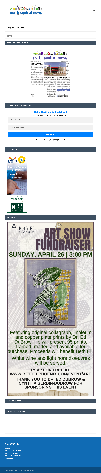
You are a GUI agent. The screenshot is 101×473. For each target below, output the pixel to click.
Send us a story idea (11, 453)
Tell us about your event (13, 455)
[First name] (50, 120)
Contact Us (8, 448)
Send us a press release (13, 450)
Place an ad (9, 458)
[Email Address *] (50, 127)
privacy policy (54, 140)
